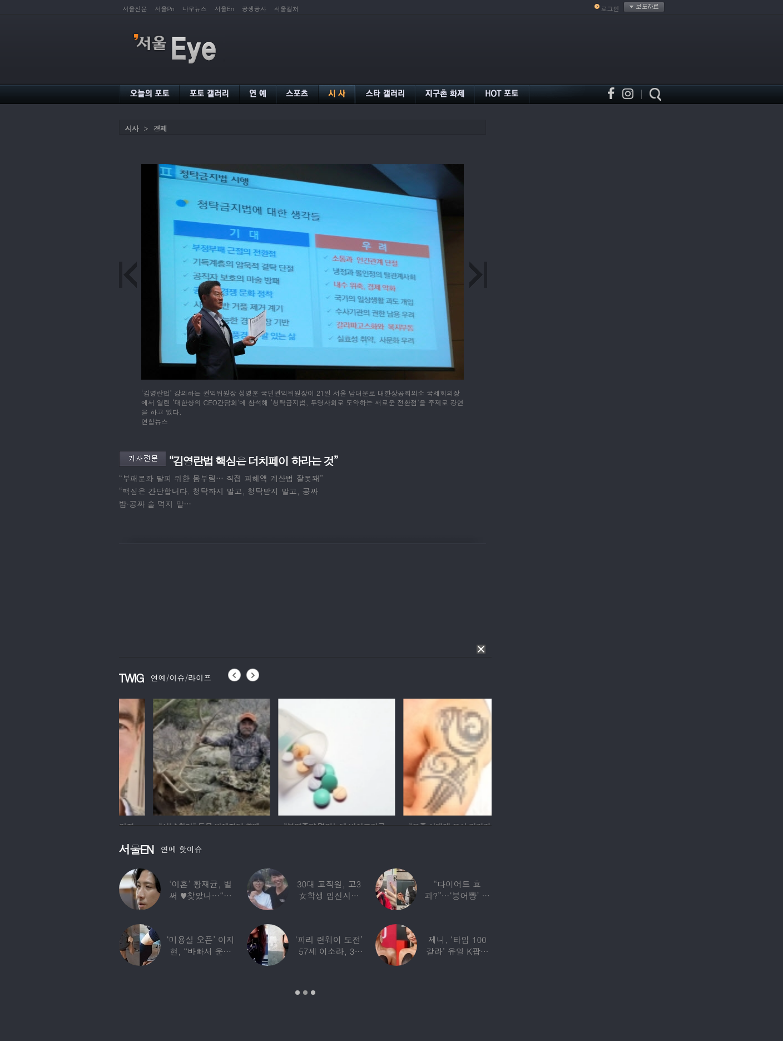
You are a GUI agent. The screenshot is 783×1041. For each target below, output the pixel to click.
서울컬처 (286, 8)
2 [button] (305, 992)
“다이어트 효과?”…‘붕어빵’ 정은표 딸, (457, 895)
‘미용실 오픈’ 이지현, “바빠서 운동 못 (200, 951)
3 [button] (313, 992)
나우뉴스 (194, 8)
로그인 (610, 8)
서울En (224, 8)
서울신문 (135, 8)
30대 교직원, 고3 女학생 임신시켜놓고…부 (328, 895)
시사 (131, 128)
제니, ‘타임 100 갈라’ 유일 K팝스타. (456, 951)
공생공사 (254, 8)
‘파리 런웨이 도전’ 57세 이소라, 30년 (329, 951)
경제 (160, 128)
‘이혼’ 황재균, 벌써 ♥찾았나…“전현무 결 (200, 895)
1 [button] (297, 992)
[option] (177, 755)
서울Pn (165, 8)
